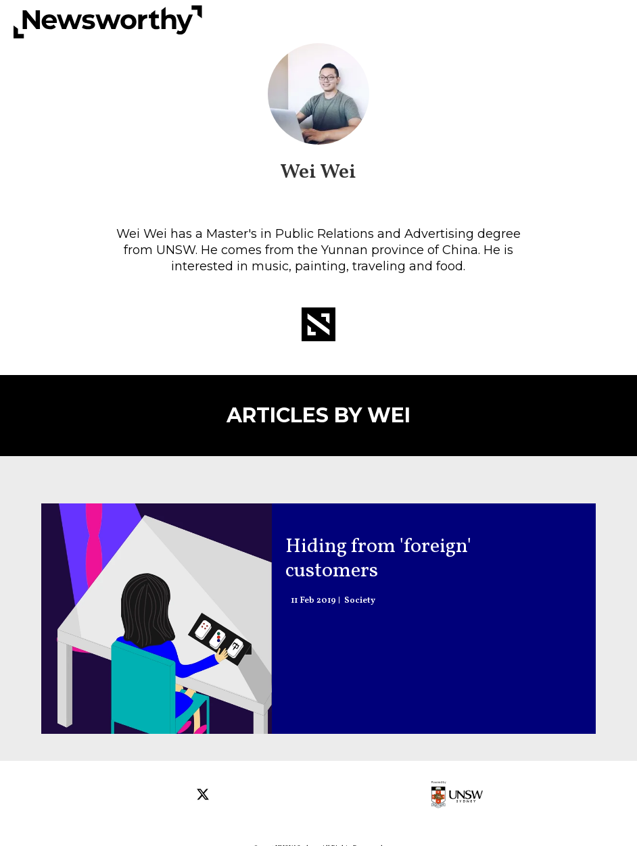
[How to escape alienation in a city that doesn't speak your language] (156, 618)
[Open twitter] (205, 795)
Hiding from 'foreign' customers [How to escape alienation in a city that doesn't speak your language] (378, 558)
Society (359, 601)
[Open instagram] (180, 795)
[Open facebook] (155, 795)
